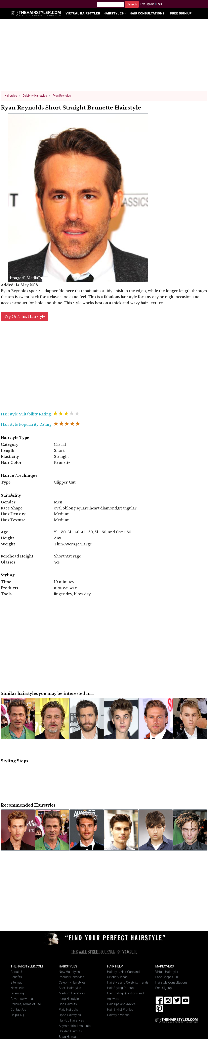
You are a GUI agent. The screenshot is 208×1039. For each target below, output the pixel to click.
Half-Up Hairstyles (71, 1020)
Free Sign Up (147, 4)
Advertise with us (23, 999)
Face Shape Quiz (166, 977)
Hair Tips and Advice (121, 1004)
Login (159, 4)
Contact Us (18, 1009)
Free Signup (163, 988)
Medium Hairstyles (72, 993)
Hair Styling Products (121, 988)
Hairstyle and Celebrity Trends (128, 982)
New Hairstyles (69, 972)
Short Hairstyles (70, 988)
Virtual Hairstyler (83, 13)
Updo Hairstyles (70, 1015)
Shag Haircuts (69, 1037)
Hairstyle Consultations (171, 982)
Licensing (17, 993)
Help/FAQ (17, 1015)
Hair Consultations (147, 13)
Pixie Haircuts (68, 1009)
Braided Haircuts (70, 1031)
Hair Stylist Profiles (120, 1009)
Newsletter (18, 988)
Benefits (16, 977)
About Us (17, 972)
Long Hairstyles (70, 999)
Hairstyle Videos (118, 1015)
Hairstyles (113, 13)
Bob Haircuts (68, 1004)
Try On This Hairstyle (24, 316)
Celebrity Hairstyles (72, 982)
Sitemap (16, 982)
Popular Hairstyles (71, 977)
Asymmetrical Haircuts (75, 1026)
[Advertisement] (104, 57)
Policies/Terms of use (26, 1004)
